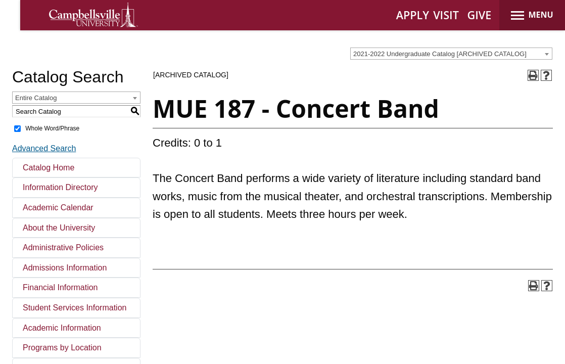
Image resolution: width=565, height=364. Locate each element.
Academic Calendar (58, 207)
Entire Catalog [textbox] (36, 98)
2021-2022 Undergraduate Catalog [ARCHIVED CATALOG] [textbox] (440, 54)
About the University (59, 227)
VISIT (446, 15)
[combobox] (451, 54)
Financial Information (60, 287)
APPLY (412, 15)
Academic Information (62, 328)
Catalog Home (48, 167)
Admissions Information (65, 267)
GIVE (479, 15)
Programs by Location (62, 347)
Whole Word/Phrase (52, 128)
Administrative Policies (63, 247)
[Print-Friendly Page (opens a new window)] (533, 75)
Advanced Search (44, 148)
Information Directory (60, 187)
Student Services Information (74, 307)
